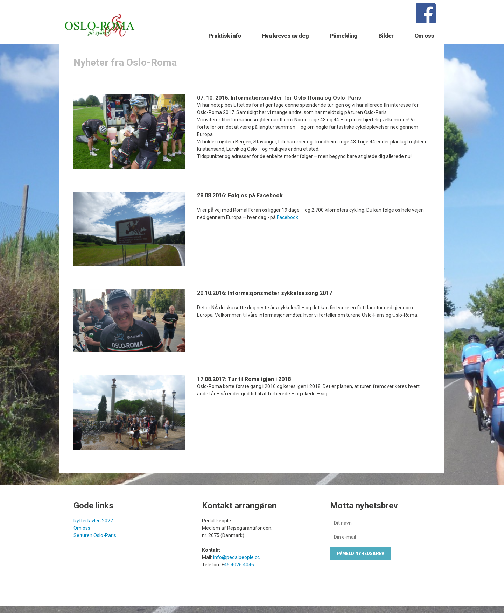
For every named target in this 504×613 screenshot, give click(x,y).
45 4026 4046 (239, 577)
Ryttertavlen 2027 (93, 533)
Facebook (287, 229)
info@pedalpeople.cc (236, 569)
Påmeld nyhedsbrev (360, 565)
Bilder (385, 44)
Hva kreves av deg (285, 44)
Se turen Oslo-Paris (95, 547)
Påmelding (343, 44)
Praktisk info (224, 44)
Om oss (424, 44)
